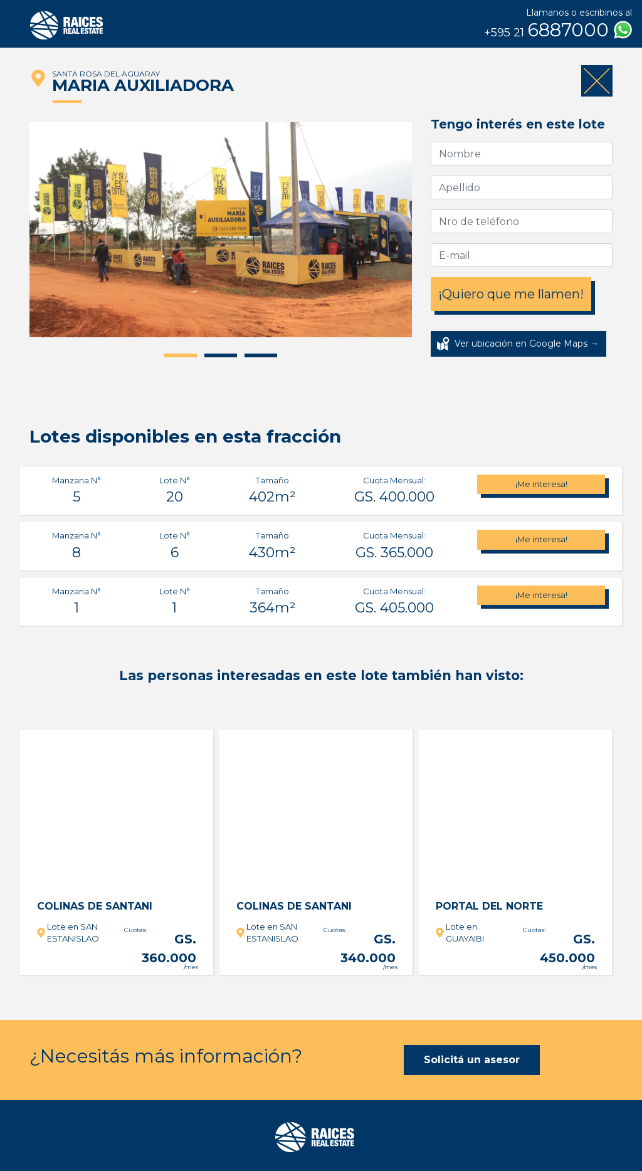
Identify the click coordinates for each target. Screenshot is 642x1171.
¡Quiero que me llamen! (511, 294)
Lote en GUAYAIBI (465, 933)
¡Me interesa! (541, 484)
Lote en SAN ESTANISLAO (73, 933)
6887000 (558, 30)
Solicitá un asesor (472, 1060)
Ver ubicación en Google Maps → (527, 343)
